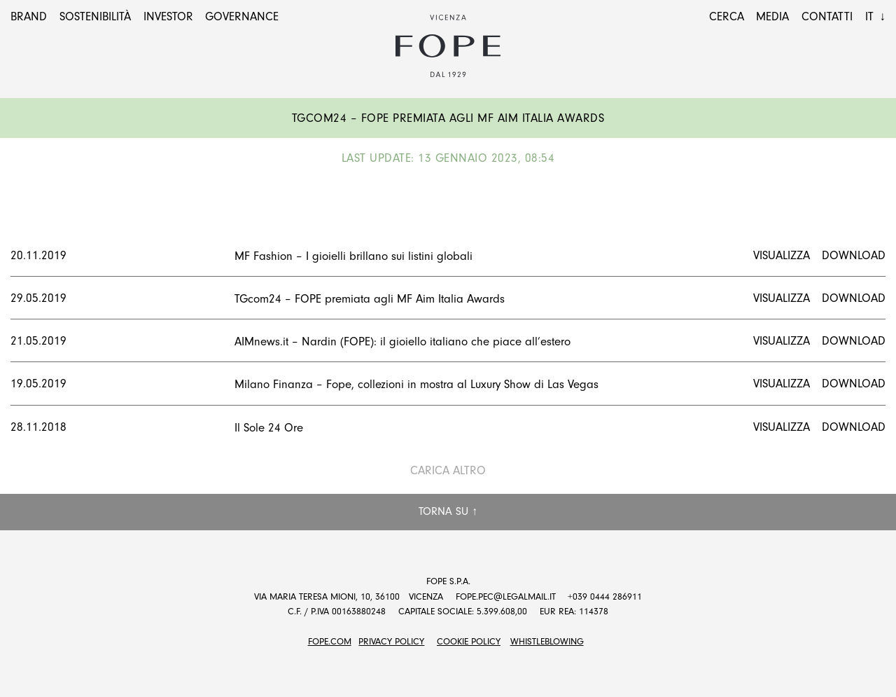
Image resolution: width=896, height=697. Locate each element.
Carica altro (448, 470)
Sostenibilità (95, 16)
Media (772, 16)
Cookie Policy (468, 641)
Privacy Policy (391, 641)
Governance (242, 16)
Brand (28, 16)
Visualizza (781, 255)
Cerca (726, 16)
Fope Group (448, 46)
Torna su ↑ (448, 511)
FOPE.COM (329, 641)
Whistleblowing (547, 641)
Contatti (827, 16)
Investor (168, 16)
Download (854, 255)
